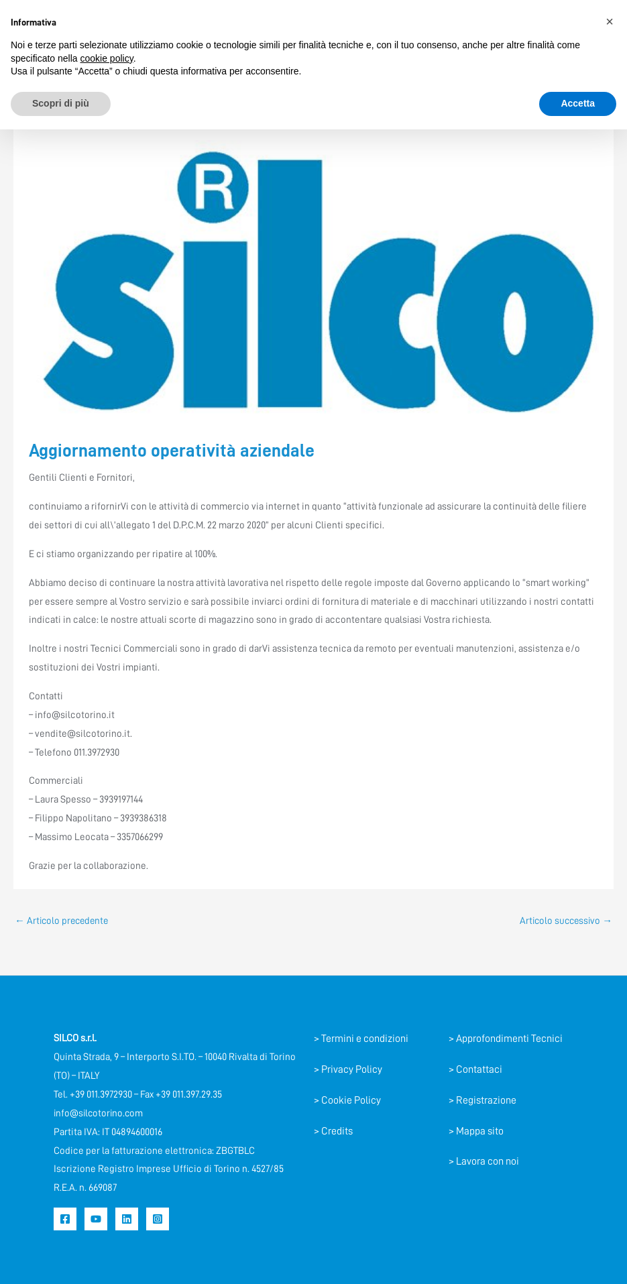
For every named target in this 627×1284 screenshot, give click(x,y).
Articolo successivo (564, 921)
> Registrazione (482, 1100)
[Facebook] (65, 1219)
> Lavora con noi (484, 1162)
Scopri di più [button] (60, 103)
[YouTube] (95, 1219)
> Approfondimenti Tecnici (506, 1039)
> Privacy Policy (348, 1069)
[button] (609, 21)
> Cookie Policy (347, 1100)
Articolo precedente (64, 921)
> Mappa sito (476, 1131)
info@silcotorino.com (100, 1113)
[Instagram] (157, 1219)
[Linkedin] (126, 1219)
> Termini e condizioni (361, 1039)
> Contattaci (475, 1069)
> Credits (333, 1131)
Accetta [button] (578, 103)
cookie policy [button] (106, 58)
